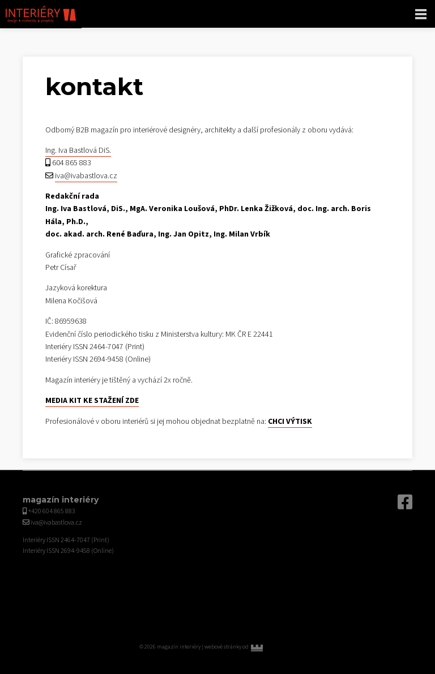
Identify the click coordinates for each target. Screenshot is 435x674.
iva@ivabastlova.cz (86, 176)
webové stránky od (250, 647)
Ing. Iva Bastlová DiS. (78, 150)
